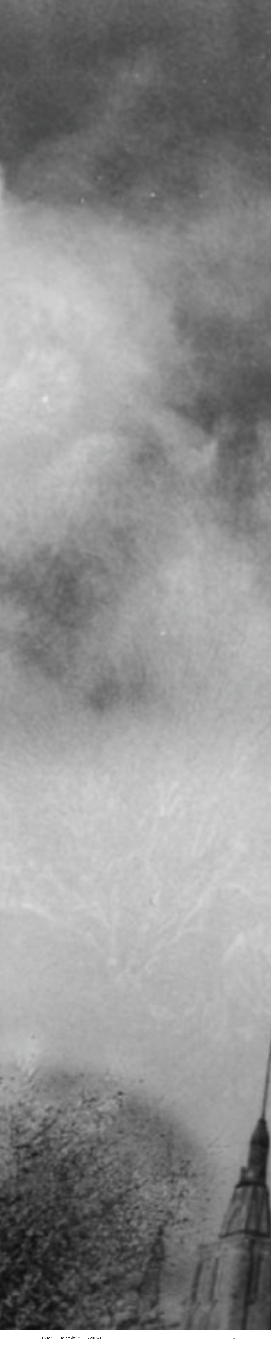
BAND (48, 1337)
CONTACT (94, 1337)
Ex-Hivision (70, 1337)
